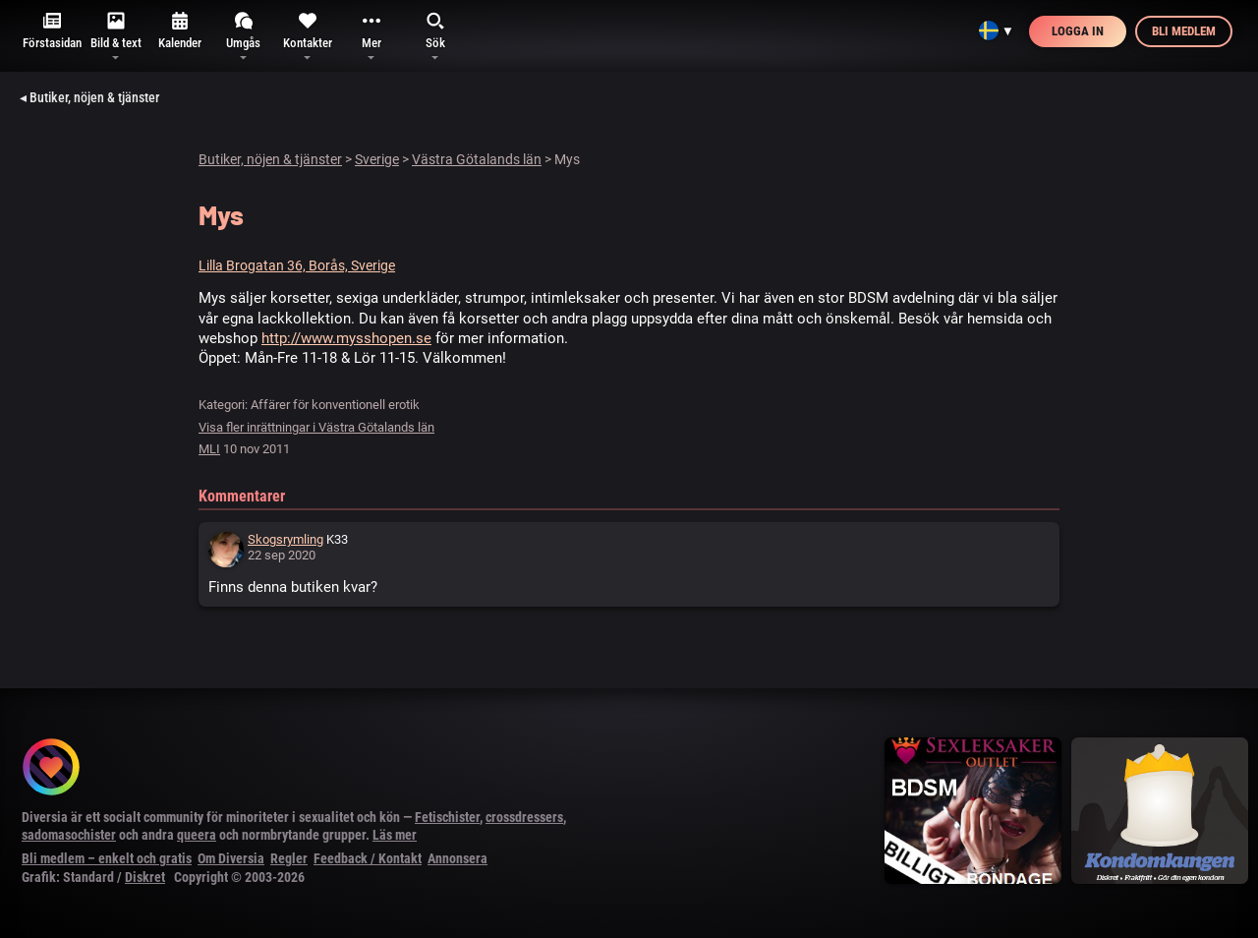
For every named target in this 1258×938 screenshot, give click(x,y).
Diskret (145, 877)
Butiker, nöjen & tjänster (270, 159)
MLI (209, 448)
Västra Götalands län (477, 159)
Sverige (377, 159)
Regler (289, 858)
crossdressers (524, 817)
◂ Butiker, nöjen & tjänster (89, 97)
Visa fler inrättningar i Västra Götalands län (316, 427)
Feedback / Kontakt (368, 858)
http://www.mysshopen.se (346, 338)
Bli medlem (1184, 31)
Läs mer (394, 835)
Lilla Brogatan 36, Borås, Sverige (297, 265)
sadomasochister (69, 835)
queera (196, 835)
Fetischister (447, 817)
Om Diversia (231, 858)
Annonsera (457, 858)
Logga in (1078, 31)
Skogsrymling (285, 539)
